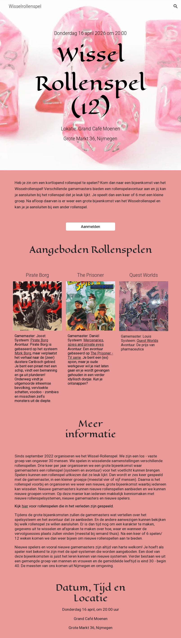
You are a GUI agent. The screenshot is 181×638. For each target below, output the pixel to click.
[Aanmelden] (90, 226)
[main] (90, 33)
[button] (175, 6)
